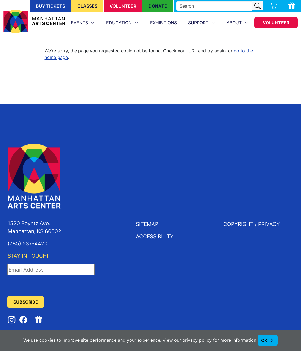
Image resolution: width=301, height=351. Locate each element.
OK (264, 340)
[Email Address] (51, 269)
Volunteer (123, 6)
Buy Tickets (50, 6)
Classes (87, 6)
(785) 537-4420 (28, 243)
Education (119, 23)
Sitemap (147, 224)
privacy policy (197, 340)
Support (199, 23)
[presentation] (48, 285)
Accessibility (155, 236)
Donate (157, 6)
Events (80, 23)
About (235, 23)
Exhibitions (163, 23)
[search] (214, 6)
